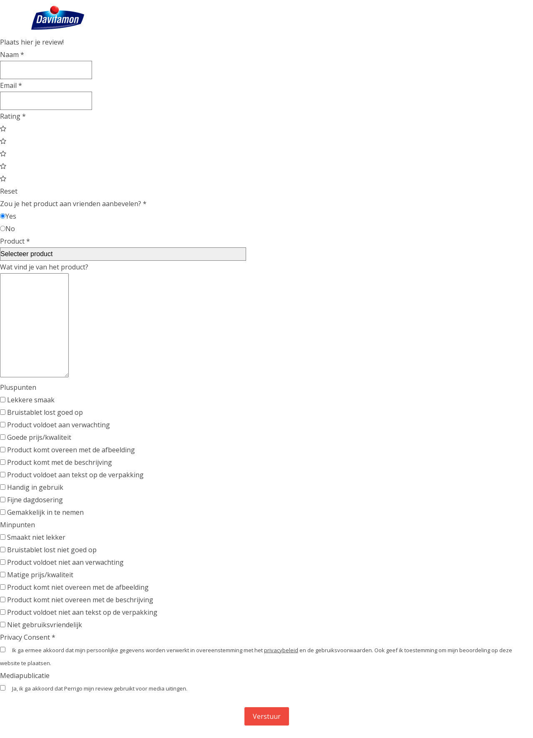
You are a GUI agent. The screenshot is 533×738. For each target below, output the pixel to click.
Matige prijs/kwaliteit (36, 574)
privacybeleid (281, 650)
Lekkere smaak (27, 399)
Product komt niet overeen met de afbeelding (74, 587)
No (7, 228)
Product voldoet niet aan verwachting (62, 562)
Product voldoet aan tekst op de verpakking (72, 474)
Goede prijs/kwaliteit (35, 437)
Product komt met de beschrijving (56, 462)
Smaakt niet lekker (32, 537)
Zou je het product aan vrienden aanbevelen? (73, 203)
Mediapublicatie (25, 675)
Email (11, 85)
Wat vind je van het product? (44, 267)
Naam (12, 54)
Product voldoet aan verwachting (55, 424)
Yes (8, 216)
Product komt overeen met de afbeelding (67, 449)
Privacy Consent (27, 637)
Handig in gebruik (31, 487)
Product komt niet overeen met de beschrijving (76, 599)
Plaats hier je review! (32, 42)
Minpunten (17, 524)
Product (15, 241)
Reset (8, 191)
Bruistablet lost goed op (41, 412)
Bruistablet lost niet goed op (48, 549)
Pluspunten (18, 387)
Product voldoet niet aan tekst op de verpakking (78, 612)
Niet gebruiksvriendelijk (41, 624)
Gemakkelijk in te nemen (42, 512)
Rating (13, 116)
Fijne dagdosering (31, 499)
